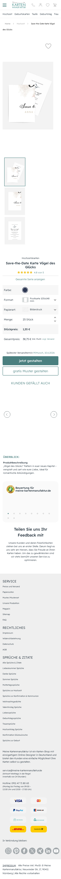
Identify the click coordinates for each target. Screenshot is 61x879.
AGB (5, 649)
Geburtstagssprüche (12, 718)
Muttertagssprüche (11, 685)
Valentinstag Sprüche (12, 707)
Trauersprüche (9, 724)
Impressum (8, 633)
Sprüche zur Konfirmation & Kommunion (21, 696)
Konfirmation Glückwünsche (15, 735)
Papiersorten (8, 592)
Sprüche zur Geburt (11, 740)
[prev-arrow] (7, 422)
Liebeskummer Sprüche (13, 668)
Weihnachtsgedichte (12, 701)
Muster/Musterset (11, 597)
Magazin (6, 608)
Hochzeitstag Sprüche (12, 729)
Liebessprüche (9, 712)
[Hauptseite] (19, 5)
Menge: (8, 319)
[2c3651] (25, 290)
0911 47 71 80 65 (20, 783)
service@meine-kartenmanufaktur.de (22, 770)
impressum (9, 865)
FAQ (4, 620)
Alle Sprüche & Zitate (12, 662)
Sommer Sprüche (10, 679)
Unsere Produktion (11, 603)
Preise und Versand (11, 586)
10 (14, 518)
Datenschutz (8, 644)
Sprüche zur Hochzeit (12, 690)
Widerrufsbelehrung (12, 638)
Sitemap (6, 614)
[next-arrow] (54, 422)
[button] (48, 46)
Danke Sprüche (9, 674)
